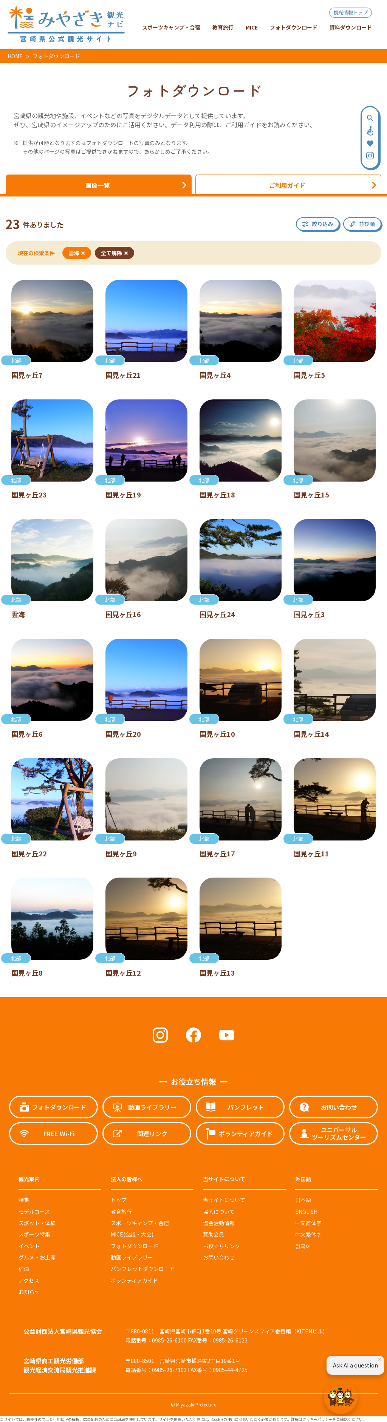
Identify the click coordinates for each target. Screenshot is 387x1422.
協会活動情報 (219, 1223)
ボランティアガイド (134, 1280)
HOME (15, 56)
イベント (29, 1246)
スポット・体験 (37, 1223)
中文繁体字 (308, 1234)
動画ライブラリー (132, 1257)
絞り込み (322, 224)
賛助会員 (213, 1234)
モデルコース (34, 1211)
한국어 (303, 1246)
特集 (24, 1200)
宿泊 (24, 1268)
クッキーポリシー (317, 1419)
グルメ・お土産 (37, 1257)
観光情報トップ (350, 12)
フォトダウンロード (56, 56)
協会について (219, 1211)
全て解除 (114, 253)
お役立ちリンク (221, 1246)
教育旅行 (121, 1211)
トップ (119, 1200)
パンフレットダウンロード (143, 1268)
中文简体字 (308, 1223)
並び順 (367, 224)
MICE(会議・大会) (132, 1234)
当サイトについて (224, 1200)
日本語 (303, 1200)
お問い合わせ (219, 1257)
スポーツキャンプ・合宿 (140, 1223)
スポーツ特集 (34, 1234)
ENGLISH (306, 1211)
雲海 (76, 253)
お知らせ (29, 1292)
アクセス (29, 1280)
